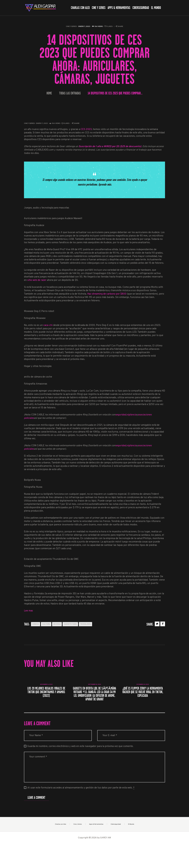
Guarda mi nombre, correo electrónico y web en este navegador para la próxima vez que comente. (80, 746)
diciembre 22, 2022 (143, 684)
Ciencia (35, 624)
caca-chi (48, 325)
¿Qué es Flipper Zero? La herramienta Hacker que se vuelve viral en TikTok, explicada (142, 692)
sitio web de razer (36, 280)
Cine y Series (71, 26)
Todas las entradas (70, 93)
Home (49, 93)
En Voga (57, 624)
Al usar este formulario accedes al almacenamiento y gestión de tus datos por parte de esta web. (80, 788)
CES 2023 (86, 129)
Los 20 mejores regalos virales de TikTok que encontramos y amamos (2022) (46, 692)
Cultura (46, 624)
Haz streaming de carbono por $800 (106, 294)
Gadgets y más (70, 624)
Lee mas (28, 610)
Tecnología (85, 624)
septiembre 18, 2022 (94, 684)
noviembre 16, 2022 (46, 684)
